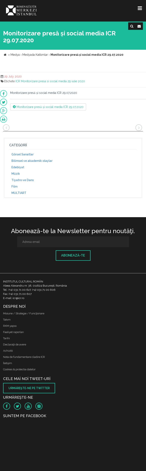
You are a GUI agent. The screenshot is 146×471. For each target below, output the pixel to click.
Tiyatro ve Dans (22, 180)
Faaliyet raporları (13, 332)
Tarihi (6, 338)
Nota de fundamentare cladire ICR (24, 356)
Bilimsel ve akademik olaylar (31, 160)
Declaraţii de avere (14, 344)
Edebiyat (17, 167)
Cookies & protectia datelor (19, 369)
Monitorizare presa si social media (44, 81)
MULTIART (18, 193)
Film (14, 186)
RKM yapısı (10, 325)
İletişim (7, 363)
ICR (18, 81)
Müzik (15, 173)
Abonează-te (73, 255)
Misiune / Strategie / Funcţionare (23, 313)
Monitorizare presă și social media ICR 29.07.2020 (48, 107)
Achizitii (8, 350)
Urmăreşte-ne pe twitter (29, 388)
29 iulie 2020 (76, 81)
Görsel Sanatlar (22, 154)
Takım (7, 319)
